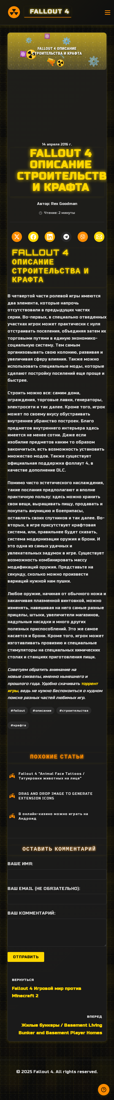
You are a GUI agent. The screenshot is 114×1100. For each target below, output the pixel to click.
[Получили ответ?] (103, 1089)
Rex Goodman (64, 204)
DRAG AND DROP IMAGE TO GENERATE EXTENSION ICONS (56, 796)
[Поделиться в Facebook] (33, 237)
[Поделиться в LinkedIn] (50, 237)
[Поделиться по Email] (99, 237)
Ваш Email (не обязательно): (44, 888)
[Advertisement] (57, 104)
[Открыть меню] (107, 13)
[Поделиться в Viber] (83, 237)
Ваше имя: (20, 863)
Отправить (26, 957)
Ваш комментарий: (31, 913)
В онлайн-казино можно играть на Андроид (53, 816)
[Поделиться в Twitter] (17, 237)
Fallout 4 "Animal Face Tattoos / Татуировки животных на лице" (52, 776)
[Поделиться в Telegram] (66, 237)
